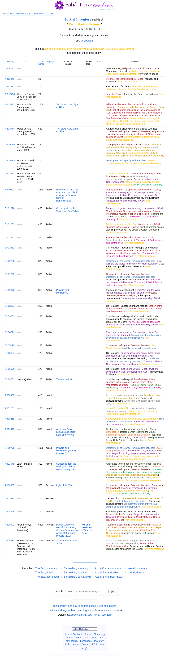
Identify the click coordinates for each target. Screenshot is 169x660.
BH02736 (9, 261)
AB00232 (9, 68)
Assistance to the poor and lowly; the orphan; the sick (133, 463)
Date (93, 637)
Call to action (112, 247)
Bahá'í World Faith (65, 527)
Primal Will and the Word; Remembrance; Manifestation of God (134, 262)
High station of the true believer (132, 501)
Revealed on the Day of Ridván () (67, 192)
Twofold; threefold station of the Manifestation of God (133, 252)
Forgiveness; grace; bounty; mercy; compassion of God (134, 208)
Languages (86, 641)
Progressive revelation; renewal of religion (135, 132)
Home (67, 634)
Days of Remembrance (63, 199)
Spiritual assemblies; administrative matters (128, 434)
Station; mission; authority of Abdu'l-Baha (131, 161)
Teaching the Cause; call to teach (141, 94)
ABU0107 (10, 104)
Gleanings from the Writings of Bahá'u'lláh (67, 209)
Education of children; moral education (134, 470)
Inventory (99, 641)
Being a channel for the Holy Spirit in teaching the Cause (135, 438)
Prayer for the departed (118, 335)
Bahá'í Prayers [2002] (66, 452)
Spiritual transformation (143, 335)
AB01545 (9, 463)
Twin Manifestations (43, 13)
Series (87, 634)
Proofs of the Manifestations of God (124, 79)
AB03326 (9, 498)
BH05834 (9, 353)
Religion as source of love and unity (140, 68)
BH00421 (9, 189)
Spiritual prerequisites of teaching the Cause (128, 477)
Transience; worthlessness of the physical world (132, 359)
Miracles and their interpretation (122, 543)
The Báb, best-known (47, 576)
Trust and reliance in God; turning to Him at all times (135, 362)
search (69, 637)
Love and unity (113, 68)
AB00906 (9, 395)
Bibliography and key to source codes (74, 606)
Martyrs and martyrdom (118, 71)
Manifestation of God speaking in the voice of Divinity (133, 189)
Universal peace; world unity (149, 155)
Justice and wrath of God (133, 369)
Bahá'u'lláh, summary (76, 568)
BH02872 (9, 290)
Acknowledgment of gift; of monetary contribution (131, 511)
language (50, 61)
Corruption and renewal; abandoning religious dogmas (134, 146)
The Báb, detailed (45, 572)
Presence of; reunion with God (143, 195)
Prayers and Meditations (62, 291)
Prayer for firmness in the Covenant (139, 488)
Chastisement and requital (134, 306)
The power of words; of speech (143, 229)
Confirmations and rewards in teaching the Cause (131, 429)
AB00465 (9, 485)
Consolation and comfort (146, 316)
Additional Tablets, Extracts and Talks (65, 430)
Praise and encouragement (120, 290)
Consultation (112, 432)
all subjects (87, 40)
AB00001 (9, 524)
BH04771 (9, 332)
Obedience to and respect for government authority (134, 396)
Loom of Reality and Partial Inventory (90, 614)
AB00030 (9, 540)
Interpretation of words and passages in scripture (131, 540)
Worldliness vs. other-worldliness (139, 348)
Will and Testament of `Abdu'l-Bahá (87, 528)
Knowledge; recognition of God (136, 353)
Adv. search (72, 641)
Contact (86, 644)
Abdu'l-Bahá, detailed (107, 572)
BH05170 (9, 345)
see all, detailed (136, 572)
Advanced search (111, 610)
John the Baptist (114, 94)
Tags (100, 637)
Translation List (64, 379)
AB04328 (9, 511)
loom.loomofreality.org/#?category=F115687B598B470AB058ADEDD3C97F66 (89, 48)
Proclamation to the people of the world (126, 358)
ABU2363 (10, 160)
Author (78, 637)
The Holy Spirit (139, 437)
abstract (100, 61)
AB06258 (9, 418)
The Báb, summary (46, 568)
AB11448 (9, 79)
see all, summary (137, 568)
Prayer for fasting (120, 453)
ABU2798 (10, 94)
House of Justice (126, 527)
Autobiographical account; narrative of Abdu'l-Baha (132, 418)
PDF (96, 28)
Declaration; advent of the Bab (121, 224)
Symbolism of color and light (120, 240)
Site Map (77, 634)
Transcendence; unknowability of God (125, 200)
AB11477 (9, 429)
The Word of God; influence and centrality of (141, 387)
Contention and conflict (118, 173)
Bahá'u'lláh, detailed (75, 572)
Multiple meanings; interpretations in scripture (127, 178)
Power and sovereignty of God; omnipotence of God (132, 192)
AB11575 (9, 86)
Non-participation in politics (149, 472)
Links (68, 644)
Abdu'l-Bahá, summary (108, 568)
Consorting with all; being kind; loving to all (128, 466)
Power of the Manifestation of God (129, 115)
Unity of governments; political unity (132, 154)
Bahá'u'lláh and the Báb (21, 13)
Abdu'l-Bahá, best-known (109, 576)
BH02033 (9, 224)
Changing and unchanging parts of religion (127, 144)
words (41, 62)
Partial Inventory (78, 19)
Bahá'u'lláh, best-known (77, 576)
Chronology (99, 634)
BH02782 (9, 274)
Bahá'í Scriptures (65, 524)
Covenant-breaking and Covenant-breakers (128, 131)
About (76, 644)
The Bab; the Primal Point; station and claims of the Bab (132, 87)
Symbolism (147, 237)
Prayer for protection (116, 195)
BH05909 (9, 369)
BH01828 (9, 208)
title (26, 61)
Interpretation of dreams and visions (124, 395)
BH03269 (9, 316)
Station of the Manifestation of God (124, 250)
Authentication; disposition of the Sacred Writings (131, 128)
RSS (94, 644)
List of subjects (107, 606)
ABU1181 (10, 173)
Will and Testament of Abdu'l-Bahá (67, 531)
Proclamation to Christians (119, 198)
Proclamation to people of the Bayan (139, 247)
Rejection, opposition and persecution (125, 266)
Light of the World (65, 434)
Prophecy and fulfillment (118, 86)
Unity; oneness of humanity (148, 184)
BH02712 (9, 247)
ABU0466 (10, 128)
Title (86, 637)
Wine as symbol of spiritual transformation (133, 336)
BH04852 (9, 379)
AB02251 (9, 408)
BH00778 (9, 448)
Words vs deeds (149, 74)
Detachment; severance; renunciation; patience (130, 261)
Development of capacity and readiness (126, 160)
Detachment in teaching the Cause (138, 432)
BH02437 (9, 237)
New (102, 644)
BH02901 (9, 306)
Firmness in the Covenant (119, 514)
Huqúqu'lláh (69, 469)
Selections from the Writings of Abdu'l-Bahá (66, 466)
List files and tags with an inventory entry (71, 610)
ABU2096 (10, 144)
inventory (10, 61)
